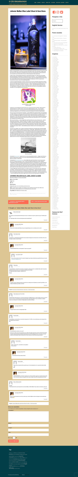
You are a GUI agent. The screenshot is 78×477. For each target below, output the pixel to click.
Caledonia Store (55, 218)
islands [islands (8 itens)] (17, 460)
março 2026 (55, 58)
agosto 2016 (55, 188)
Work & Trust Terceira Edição (58, 43)
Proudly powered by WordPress (13, 474)
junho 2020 (55, 136)
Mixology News (54, 225)
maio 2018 (55, 164)
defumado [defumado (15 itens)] (15, 457)
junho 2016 (55, 190)
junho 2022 (55, 109)
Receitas (43, 2)
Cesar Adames (54, 220)
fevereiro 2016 (55, 195)
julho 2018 (55, 162)
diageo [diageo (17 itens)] (21, 457)
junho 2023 (55, 95)
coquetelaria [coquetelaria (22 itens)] (11, 457)
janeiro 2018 (55, 169)
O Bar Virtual (54, 227)
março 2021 (55, 126)
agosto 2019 (55, 147)
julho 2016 (55, 189)
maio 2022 (55, 110)
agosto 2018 (55, 161)
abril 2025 (55, 70)
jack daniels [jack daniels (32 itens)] (22, 460)
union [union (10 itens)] (19, 466)
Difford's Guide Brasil (55, 223)
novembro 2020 (56, 130)
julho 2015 (55, 203)
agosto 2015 (55, 202)
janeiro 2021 (55, 128)
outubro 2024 (55, 77)
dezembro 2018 (56, 156)
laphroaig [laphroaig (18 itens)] (25, 462)
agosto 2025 (55, 66)
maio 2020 (55, 137)
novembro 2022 (56, 103)
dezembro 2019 (56, 143)
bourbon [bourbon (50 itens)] (11, 454)
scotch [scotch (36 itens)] (21, 463)
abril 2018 (55, 165)
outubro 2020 (55, 131)
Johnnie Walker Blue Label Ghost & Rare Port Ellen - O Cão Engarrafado (25, 403)
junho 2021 (55, 122)
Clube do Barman (55, 222)
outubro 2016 (55, 186)
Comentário (11, 410)
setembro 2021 (55, 119)
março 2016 (55, 194)
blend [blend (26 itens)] (15, 452)
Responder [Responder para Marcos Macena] (45, 388)
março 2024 (55, 85)
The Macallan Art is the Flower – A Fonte (60, 49)
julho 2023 (55, 94)
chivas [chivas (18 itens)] (23, 454)
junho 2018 (55, 163)
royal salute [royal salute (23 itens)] (18, 463)
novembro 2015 (56, 198)
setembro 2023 (55, 92)
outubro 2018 (55, 159)
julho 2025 (55, 67)
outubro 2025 (55, 63)
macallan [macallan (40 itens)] (11, 464)
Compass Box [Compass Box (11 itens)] (16, 456)
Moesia (23, 474)
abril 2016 (55, 193)
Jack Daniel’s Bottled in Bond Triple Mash (60, 42)
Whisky (11, 194)
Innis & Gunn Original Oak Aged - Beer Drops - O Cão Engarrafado (24, 289)
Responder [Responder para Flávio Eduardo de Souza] (45, 301)
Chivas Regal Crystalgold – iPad (58, 48)
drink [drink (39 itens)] (23, 457)
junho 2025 (55, 68)
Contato (67, 2)
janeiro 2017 (55, 182)
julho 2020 (55, 135)
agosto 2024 (55, 79)
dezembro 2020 (56, 129)
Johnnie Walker (18, 193)
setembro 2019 (55, 146)
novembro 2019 (56, 144)
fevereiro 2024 (55, 86)
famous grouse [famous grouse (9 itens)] (11, 459)
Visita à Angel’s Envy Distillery (58, 50)
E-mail (10, 427)
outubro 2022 (55, 104)
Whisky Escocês (27, 193)
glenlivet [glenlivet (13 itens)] (19, 459)
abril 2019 (55, 152)
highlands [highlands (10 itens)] (10, 460)
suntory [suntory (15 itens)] (17, 466)
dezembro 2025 (56, 61)
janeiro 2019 (55, 155)
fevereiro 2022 (55, 113)
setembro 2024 (55, 78)
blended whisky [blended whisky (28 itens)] (22, 452)
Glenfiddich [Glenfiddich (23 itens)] (15, 459)
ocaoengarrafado (18, 13)
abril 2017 (55, 179)
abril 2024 (55, 84)
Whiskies (39, 2)
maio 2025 (55, 69)
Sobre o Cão (48, 2)
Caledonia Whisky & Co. (56, 217)
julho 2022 (55, 108)
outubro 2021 (55, 118)
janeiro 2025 (55, 74)
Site (9, 432)
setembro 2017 (55, 173)
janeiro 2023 (55, 101)
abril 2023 (55, 97)
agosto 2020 (55, 134)
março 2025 (55, 71)
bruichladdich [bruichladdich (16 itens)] (17, 454)
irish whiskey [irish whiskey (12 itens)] (14, 460)
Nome (10, 423)
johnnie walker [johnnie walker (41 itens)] (15, 462)
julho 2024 (55, 80)
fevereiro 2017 (55, 181)
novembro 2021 (56, 117)
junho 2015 (55, 204)
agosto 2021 (55, 120)
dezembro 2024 (56, 75)
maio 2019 (55, 151)
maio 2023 (55, 96)
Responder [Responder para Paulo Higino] (45, 240)
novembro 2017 (56, 171)
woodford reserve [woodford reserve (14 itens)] (17, 468)
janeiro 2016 (55, 196)
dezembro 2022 (56, 102)
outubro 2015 (55, 199)
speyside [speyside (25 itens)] (13, 466)
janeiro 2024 (55, 87)
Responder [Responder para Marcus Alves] (45, 220)
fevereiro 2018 (55, 168)
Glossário (53, 2)
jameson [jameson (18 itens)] (10, 462)
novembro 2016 (56, 185)
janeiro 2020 (55, 142)
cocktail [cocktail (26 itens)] (12, 456)
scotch (44, 193)
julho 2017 (55, 176)
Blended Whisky (13, 193)
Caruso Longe (16, 156)
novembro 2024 (56, 76)
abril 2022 (55, 111)
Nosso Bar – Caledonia (60, 2)
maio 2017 (55, 178)
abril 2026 (55, 57)
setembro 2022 (55, 105)
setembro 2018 (55, 160)
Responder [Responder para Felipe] (45, 274)
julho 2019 (55, 148)
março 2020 (55, 139)
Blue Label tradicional (18, 160)
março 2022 (55, 112)
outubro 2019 (55, 145)
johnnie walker (40, 193)
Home (35, 2)
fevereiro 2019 (55, 154)
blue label (34, 193)
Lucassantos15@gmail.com (16, 259)
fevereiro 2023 (55, 100)
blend (32, 193)
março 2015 (55, 207)
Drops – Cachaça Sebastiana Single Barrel (39, 201)
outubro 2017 (55, 172)
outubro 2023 (55, 91)
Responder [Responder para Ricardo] (45, 323)
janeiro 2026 (55, 60)
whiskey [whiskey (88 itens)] (22, 466)
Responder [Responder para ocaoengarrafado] (45, 229)
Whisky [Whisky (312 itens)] (11, 468)
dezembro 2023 (56, 88)
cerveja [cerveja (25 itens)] (21, 454)
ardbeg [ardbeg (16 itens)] (10, 452)
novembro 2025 (56, 62)
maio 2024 (55, 83)
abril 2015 (55, 206)
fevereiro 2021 (55, 127)
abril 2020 (55, 138)
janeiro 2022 (55, 114)
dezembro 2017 (56, 170)
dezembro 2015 (56, 197)
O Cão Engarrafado (18, 1)
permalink (15, 194)
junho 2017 (55, 177)
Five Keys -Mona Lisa (56, 47)
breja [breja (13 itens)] (14, 454)
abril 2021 (55, 125)
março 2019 (55, 153)
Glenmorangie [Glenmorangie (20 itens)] (23, 459)
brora (37, 193)
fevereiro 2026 (55, 59)
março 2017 (55, 180)
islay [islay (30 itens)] (19, 460)
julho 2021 (55, 121)
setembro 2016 (55, 187)
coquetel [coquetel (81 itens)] (21, 456)
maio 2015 (55, 205)
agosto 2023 (55, 93)
